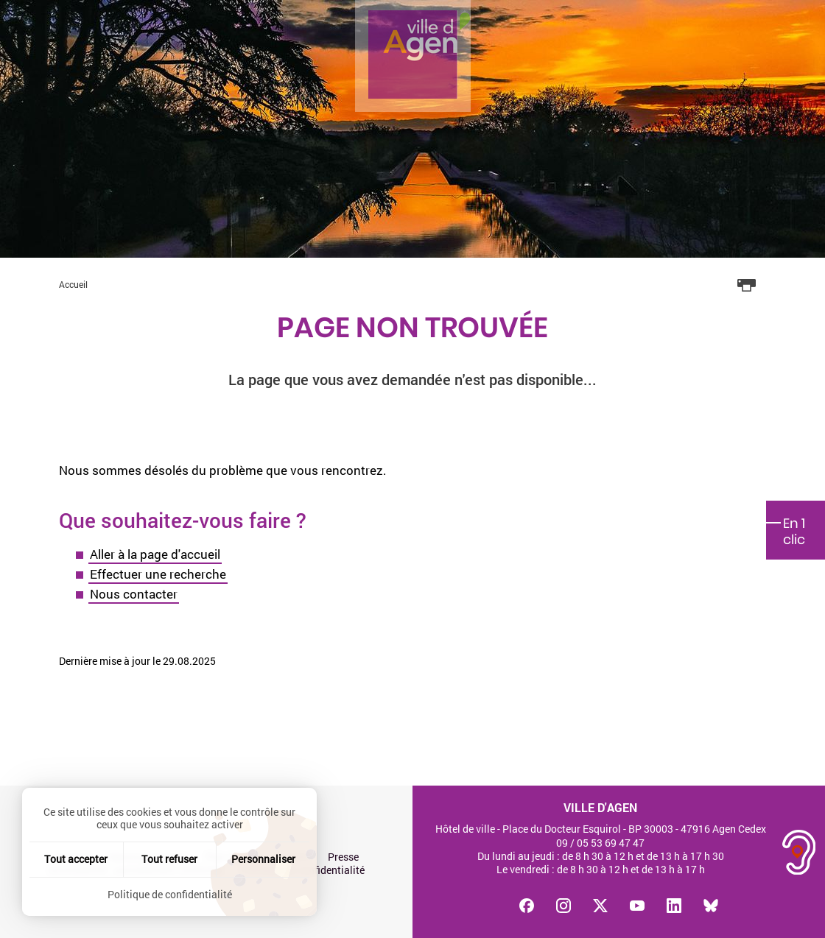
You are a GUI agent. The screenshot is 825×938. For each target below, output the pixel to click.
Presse (343, 857)
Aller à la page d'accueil (155, 554)
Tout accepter (76, 859)
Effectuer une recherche (158, 573)
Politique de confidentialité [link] (170, 894)
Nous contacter (134, 593)
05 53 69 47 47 (611, 843)
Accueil (73, 284)
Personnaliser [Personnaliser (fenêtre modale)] (263, 859)
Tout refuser (169, 859)
